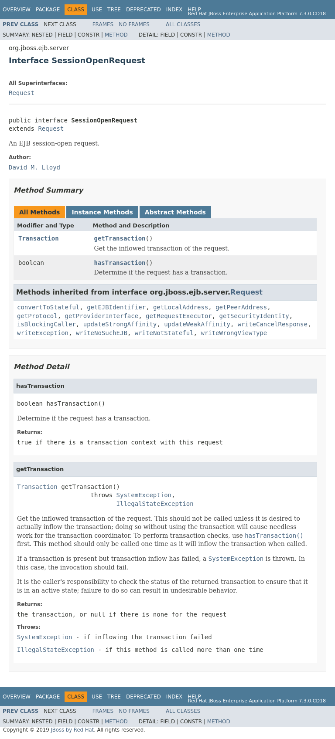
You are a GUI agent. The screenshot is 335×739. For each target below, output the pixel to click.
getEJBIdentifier (116, 307)
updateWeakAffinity (197, 324)
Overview (17, 10)
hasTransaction (120, 262)
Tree (114, 10)
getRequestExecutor (179, 315)
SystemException (143, 495)
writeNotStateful (164, 332)
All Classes (183, 24)
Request (21, 92)
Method (116, 35)
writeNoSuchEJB (101, 332)
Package (48, 10)
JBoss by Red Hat (72, 730)
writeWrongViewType (234, 332)
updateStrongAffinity (120, 324)
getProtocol (37, 315)
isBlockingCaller (46, 324)
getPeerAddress (241, 307)
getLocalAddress (180, 307)
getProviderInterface (102, 315)
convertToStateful (48, 307)
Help (194, 10)
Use (97, 10)
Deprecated (143, 10)
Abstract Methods (175, 212)
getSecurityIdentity (254, 315)
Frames (103, 24)
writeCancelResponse (273, 324)
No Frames (134, 24)
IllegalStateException (155, 503)
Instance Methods (102, 212)
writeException (42, 332)
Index (174, 10)
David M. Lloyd (34, 167)
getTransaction (120, 238)
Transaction (38, 238)
